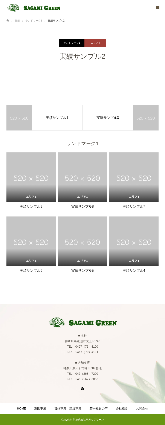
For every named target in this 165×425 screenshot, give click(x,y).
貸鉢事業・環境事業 (67, 408)
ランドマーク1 (71, 42)
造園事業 (40, 408)
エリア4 (95, 42)
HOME (21, 408)
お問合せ (142, 408)
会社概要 (122, 408)
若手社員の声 (99, 408)
